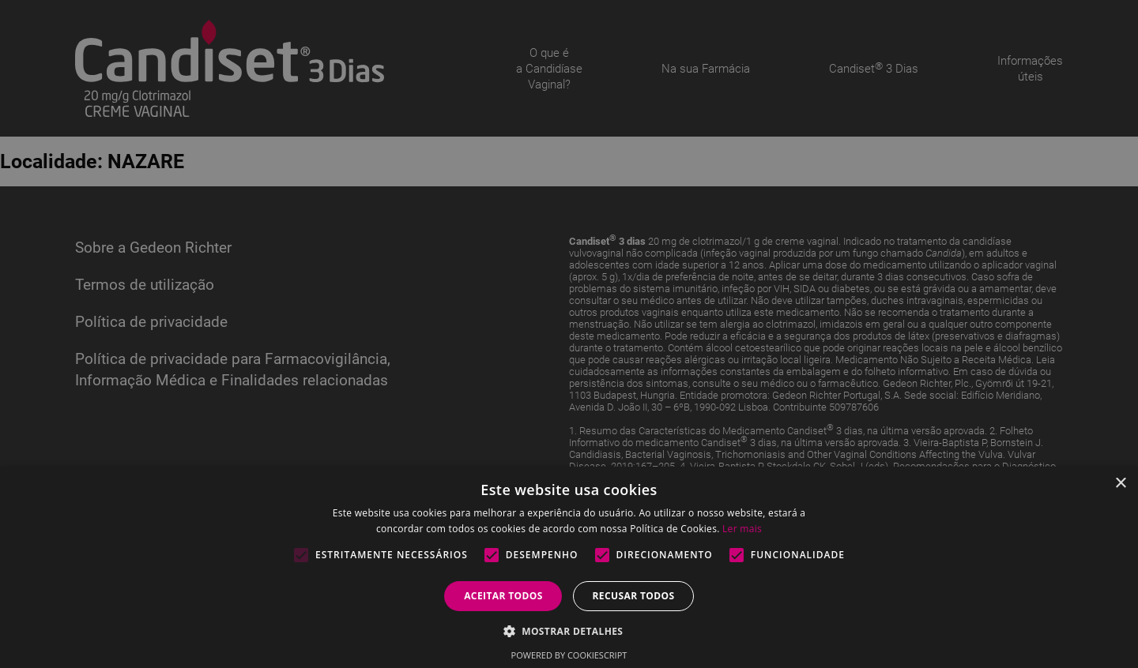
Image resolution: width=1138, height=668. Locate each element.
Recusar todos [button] (633, 595)
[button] (569, 630)
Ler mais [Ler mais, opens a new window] (742, 528)
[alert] (569, 334)
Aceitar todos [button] (503, 595)
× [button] (1120, 484)
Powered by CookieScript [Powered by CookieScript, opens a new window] (569, 655)
